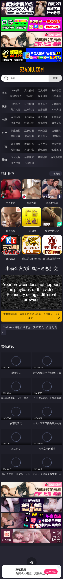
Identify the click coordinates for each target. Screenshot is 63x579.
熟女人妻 (15, 109)
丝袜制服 (29, 109)
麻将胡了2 (15, 96)
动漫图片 (56, 130)
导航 (4, 159)
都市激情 (15, 143)
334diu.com (31, 69)
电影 (4, 119)
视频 (4, 106)
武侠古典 (56, 143)
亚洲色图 (29, 130)
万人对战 (42, 90)
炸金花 (29, 96)
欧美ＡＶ (42, 103)
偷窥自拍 (15, 130)
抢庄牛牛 (56, 96)
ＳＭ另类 (56, 109)
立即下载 (51, 571)
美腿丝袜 (15, 136)
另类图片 (56, 136)
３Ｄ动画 (56, 103)
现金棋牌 (42, 96)
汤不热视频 (56, 157)
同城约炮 (15, 157)
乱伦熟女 (42, 122)
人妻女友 (42, 143)
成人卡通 (42, 117)
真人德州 (29, 90)
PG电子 (15, 90)
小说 (4, 146)
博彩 (4, 93)
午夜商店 (29, 157)
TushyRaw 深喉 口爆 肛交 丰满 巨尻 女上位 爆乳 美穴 (29, 330)
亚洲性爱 (15, 117)
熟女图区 (42, 136)
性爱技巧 (56, 149)
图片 (4, 133)
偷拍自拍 (29, 117)
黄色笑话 (42, 149)
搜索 (55, 78)
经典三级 (29, 122)
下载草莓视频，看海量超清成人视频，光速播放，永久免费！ (31, 316)
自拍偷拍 (29, 103)
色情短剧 (29, 162)
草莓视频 (42, 157)
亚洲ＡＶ (15, 103)
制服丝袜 (15, 122)
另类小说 (29, 149)
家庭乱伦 (29, 143)
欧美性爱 (56, 117)
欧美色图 (42, 130)
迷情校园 (15, 149)
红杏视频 (15, 162)
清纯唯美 (29, 136)
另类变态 (56, 122)
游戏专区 (56, 90)
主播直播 (42, 109)
